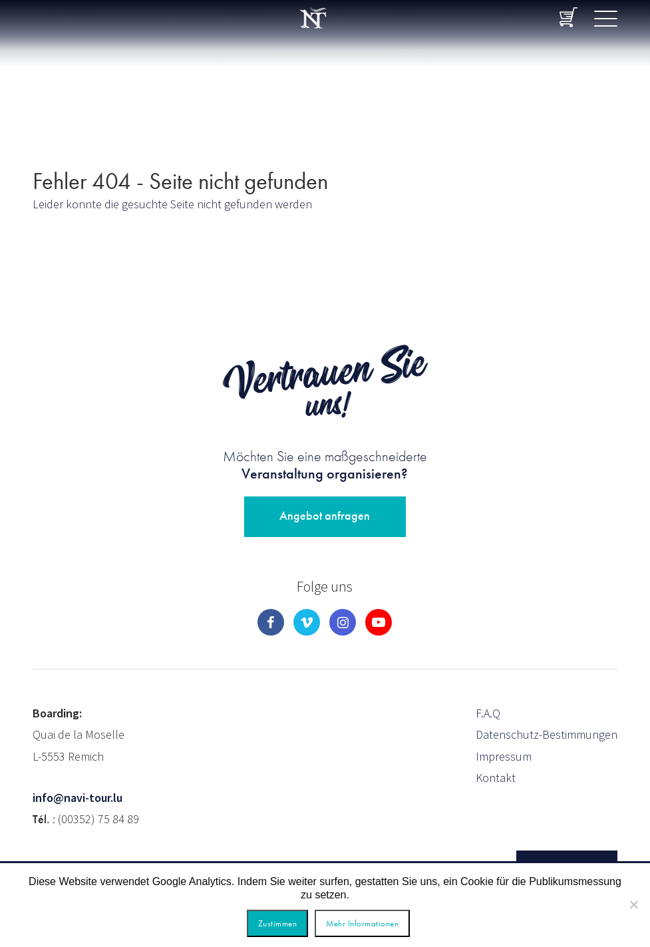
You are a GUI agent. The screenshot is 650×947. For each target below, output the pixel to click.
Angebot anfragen (324, 515)
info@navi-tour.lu (77, 797)
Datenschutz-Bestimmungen (546, 734)
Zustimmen (277, 923)
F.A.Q (488, 713)
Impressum (504, 756)
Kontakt (496, 777)
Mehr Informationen (362, 923)
